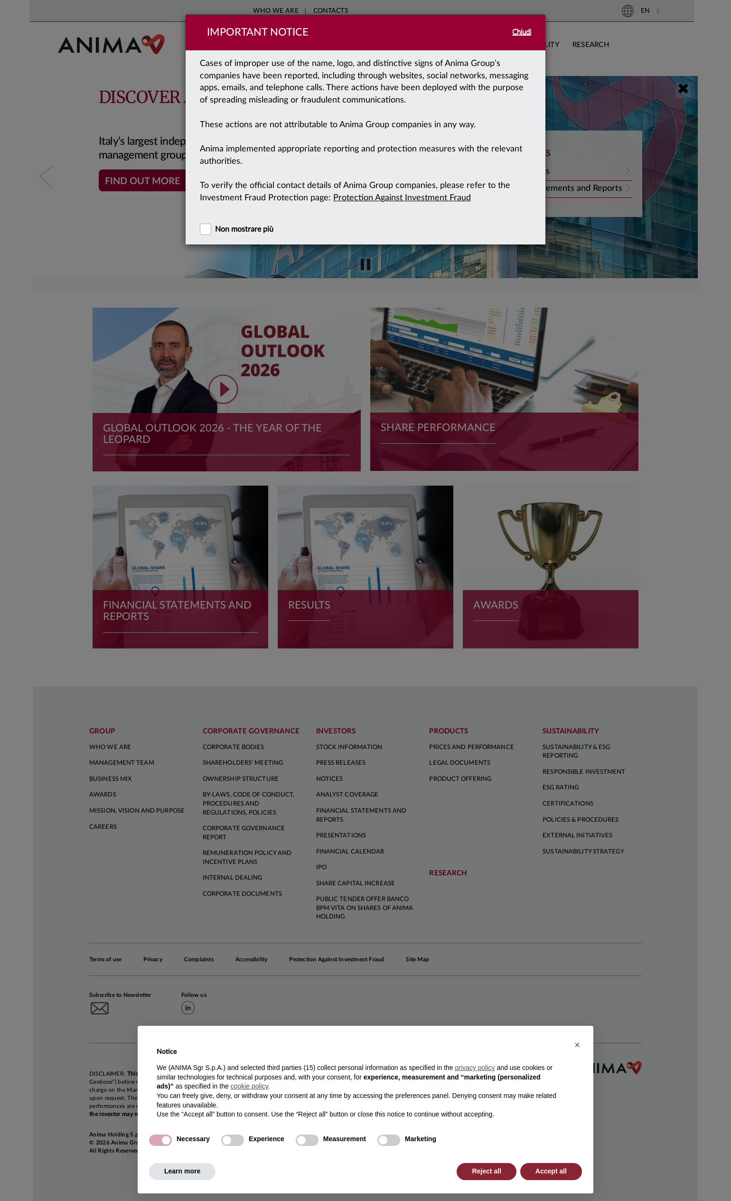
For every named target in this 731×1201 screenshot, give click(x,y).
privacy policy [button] (475, 1067)
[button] (577, 1044)
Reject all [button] (486, 1171)
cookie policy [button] (249, 1086)
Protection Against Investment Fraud (402, 198)
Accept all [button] (551, 1171)
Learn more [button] (182, 1171)
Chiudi (521, 32)
